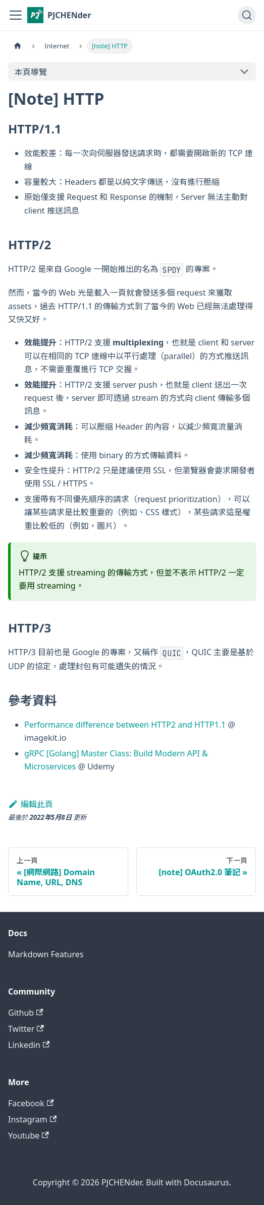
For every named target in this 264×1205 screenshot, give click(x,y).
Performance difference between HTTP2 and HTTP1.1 (125, 724)
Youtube (28, 1135)
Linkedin (28, 1044)
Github (25, 1012)
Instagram (32, 1119)
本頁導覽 (31, 72)
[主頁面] (17, 46)
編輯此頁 (30, 804)
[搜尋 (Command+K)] (247, 15)
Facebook (31, 1103)
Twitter (26, 1028)
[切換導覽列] (15, 15)
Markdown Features (45, 954)
